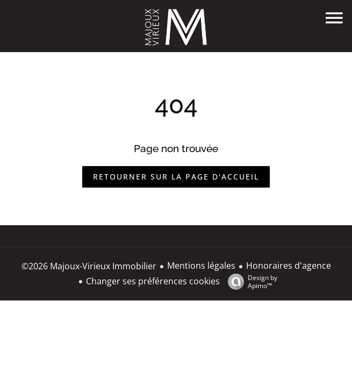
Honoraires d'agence (288, 265)
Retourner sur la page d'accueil (176, 176)
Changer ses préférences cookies (153, 281)
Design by (249, 281)
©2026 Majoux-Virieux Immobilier (88, 266)
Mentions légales (201, 265)
